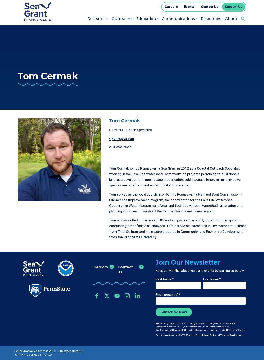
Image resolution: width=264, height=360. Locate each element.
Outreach (121, 18)
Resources (211, 18)
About (231, 18)
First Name (165, 279)
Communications (178, 18)
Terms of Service (228, 335)
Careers (100, 267)
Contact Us (125, 269)
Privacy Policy (209, 335)
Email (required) (168, 295)
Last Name (212, 279)
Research (96, 18)
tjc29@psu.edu (121, 139)
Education (146, 18)
